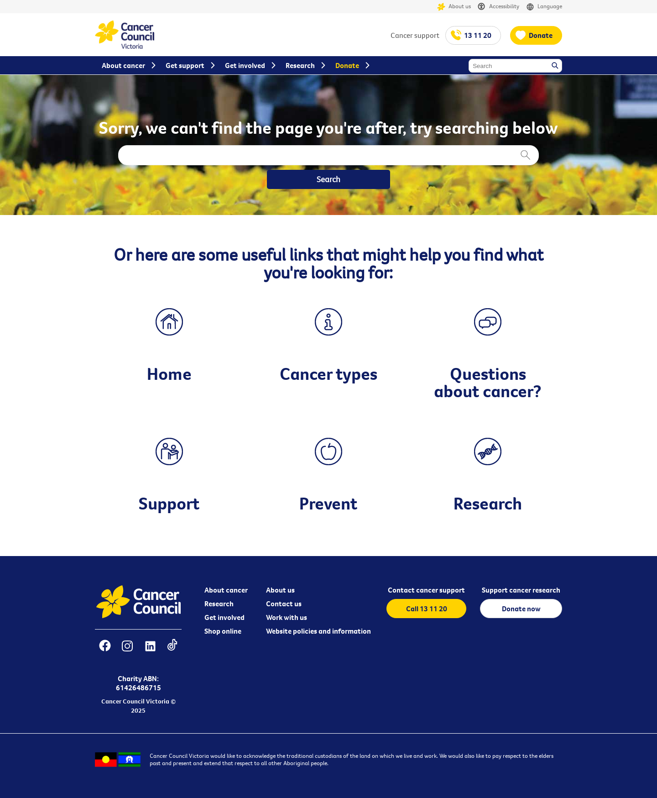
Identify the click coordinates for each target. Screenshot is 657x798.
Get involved (224, 617)
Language (544, 6)
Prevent (328, 503)
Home (169, 373)
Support (169, 503)
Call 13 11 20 (426, 608)
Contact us (284, 603)
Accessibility (498, 6)
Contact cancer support (426, 589)
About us (454, 6)
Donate (541, 35)
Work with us (286, 617)
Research (488, 503)
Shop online (222, 630)
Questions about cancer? (488, 382)
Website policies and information (318, 630)
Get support (185, 65)
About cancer (226, 589)
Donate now (521, 608)
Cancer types (328, 373)
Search (555, 66)
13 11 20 (477, 35)
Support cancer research (521, 589)
